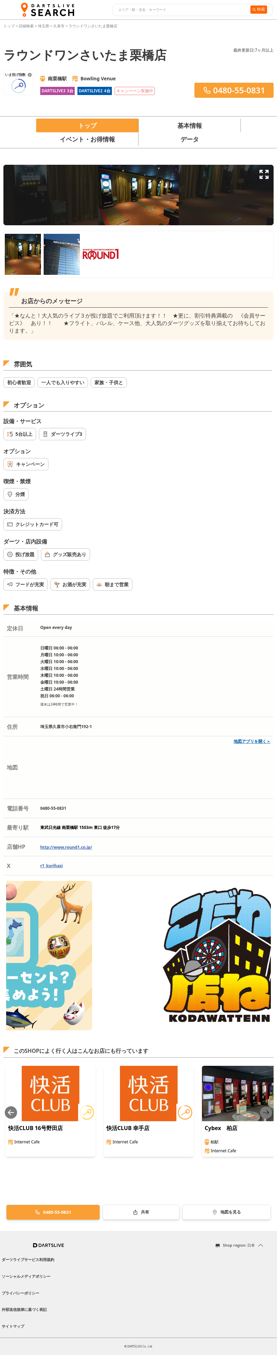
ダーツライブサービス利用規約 (28, 1259)
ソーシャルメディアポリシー (26, 1276)
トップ (9, 25)
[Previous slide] (11, 1112)
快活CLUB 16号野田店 (35, 1128)
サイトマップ (13, 1326)
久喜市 (58, 25)
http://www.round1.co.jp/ (66, 847)
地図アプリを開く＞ (252, 741)
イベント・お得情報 (87, 139)
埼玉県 (43, 25)
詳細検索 (27, 25)
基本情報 (189, 125)
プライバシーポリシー (20, 1293)
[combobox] (180, 9)
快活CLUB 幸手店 (127, 1128)
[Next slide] (266, 1112)
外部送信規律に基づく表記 (24, 1309)
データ (189, 139)
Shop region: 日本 (239, 1245)
